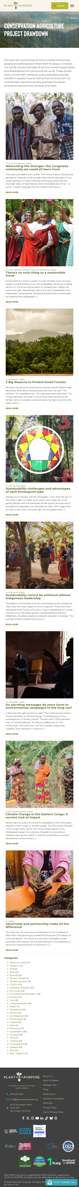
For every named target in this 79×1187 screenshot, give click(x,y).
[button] (61, 1182)
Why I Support (17, 1053)
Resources (35, 270)
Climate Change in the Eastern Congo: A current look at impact (37, 815)
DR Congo (11, 163)
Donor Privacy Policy (53, 1112)
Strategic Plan (50, 1085)
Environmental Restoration (23, 994)
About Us (47, 1076)
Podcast (14, 1022)
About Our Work (18, 962)
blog (12, 972)
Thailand (14, 1041)
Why (12, 1050)
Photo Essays (16, 1019)
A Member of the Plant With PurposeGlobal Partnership (22, 1087)
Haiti (12, 1000)
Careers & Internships (53, 1098)
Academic (14, 966)
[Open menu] (72, 5)
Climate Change (17, 978)
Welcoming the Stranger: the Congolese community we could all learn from (37, 167)
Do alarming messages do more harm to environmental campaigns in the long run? (39, 706)
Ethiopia (14, 997)
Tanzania (14, 1035)
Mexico (13, 1013)
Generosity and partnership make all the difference (37, 925)
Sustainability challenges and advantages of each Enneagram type (38, 490)
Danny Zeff (12, 1184)
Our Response (17, 1016)
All (7, 163)
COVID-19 (14, 984)
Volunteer (48, 1103)
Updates (28, 163)
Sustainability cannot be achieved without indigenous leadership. (38, 596)
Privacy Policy (50, 1107)
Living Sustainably (15, 270)
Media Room (49, 1094)
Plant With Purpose (21, 1182)
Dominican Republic (20, 988)
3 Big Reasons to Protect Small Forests (36, 382)
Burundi (13, 975)
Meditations (20, 163)
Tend (12, 1038)
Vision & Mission (51, 1080)
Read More (12, 192)
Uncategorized (17, 1044)
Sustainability (44, 270)
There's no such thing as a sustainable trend (35, 274)
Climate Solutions (18, 981)
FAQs (45, 1089)
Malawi (13, 1006)
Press (12, 1025)
